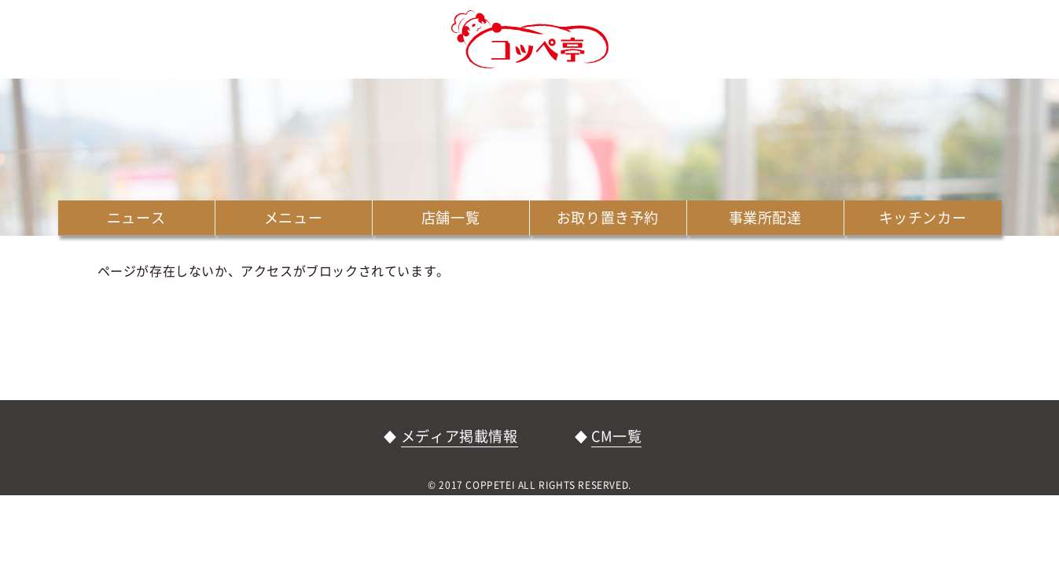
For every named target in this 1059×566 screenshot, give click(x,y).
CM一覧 (616, 436)
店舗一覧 (450, 217)
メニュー (293, 217)
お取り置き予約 (608, 217)
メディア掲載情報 (459, 436)
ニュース (136, 217)
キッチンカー (923, 217)
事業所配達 (765, 217)
